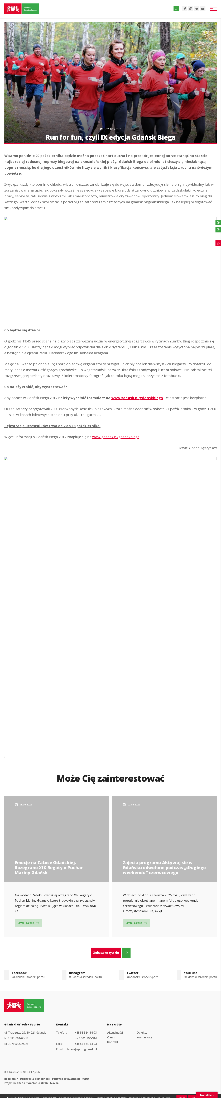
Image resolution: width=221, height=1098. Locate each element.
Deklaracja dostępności (35, 1078)
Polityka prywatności (66, 1078)
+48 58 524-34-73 (86, 1032)
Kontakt (112, 1042)
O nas (111, 1037)
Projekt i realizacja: (31, 1083)
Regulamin (11, 1078)
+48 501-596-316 (86, 1038)
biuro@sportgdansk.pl (82, 1049)
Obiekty (142, 1032)
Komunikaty (145, 1037)
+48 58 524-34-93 (86, 1044)
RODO (85, 1078)
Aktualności (115, 1032)
